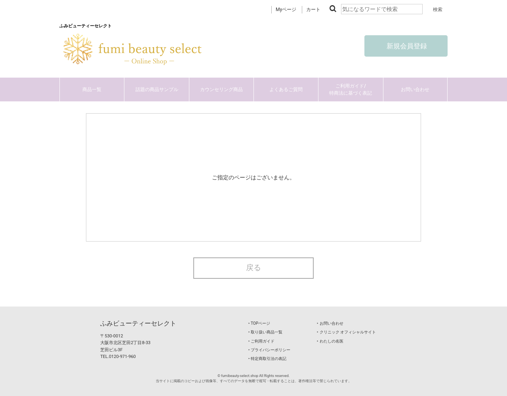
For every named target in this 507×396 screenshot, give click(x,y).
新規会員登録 (406, 46)
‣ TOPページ (259, 323)
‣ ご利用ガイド (261, 341)
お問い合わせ (415, 89)
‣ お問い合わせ (330, 323)
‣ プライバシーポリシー (269, 350)
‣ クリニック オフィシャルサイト (346, 332)
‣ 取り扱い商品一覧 (265, 332)
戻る (253, 267)
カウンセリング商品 (221, 89)
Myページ (286, 9)
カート (313, 9)
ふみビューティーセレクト (138, 323)
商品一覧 (91, 89)
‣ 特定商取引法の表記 (267, 358)
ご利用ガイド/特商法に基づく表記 (350, 89)
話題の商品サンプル (156, 89)
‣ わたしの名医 (330, 341)
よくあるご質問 (286, 89)
